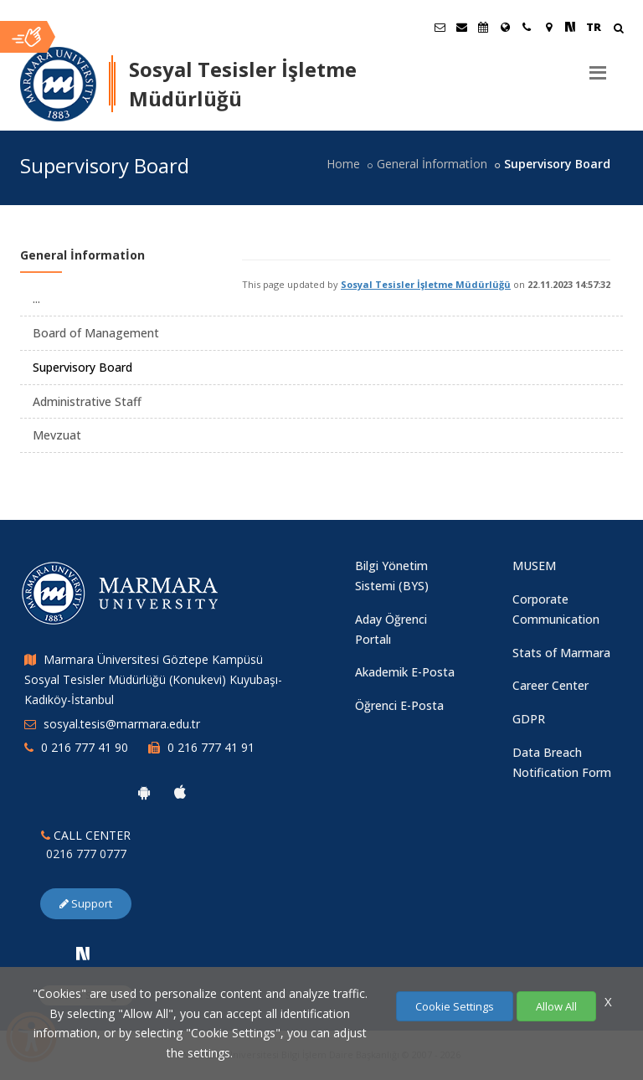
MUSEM (534, 565)
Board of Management (96, 333)
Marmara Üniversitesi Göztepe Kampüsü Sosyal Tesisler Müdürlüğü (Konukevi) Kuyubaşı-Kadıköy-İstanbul (153, 679)
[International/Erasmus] (504, 26)
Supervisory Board (82, 367)
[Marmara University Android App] (144, 792)
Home (343, 164)
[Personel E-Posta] (461, 26)
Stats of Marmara (561, 653)
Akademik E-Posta (405, 672)
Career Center (550, 685)
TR (593, 26)
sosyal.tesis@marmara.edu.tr (122, 724)
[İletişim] (526, 26)
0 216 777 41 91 (211, 747)
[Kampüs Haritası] (548, 26)
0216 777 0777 (86, 853)
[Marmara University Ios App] (180, 792)
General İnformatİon (432, 164)
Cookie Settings (454, 1006)
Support (85, 903)
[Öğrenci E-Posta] (439, 26)
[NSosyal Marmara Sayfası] (570, 26)
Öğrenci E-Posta (399, 705)
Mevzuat (57, 435)
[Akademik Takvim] (483, 26)
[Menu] (598, 66)
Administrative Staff (87, 401)
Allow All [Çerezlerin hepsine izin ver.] (556, 1006)
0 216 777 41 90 (84, 747)
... (36, 298)
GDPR (528, 719)
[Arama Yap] (618, 30)
